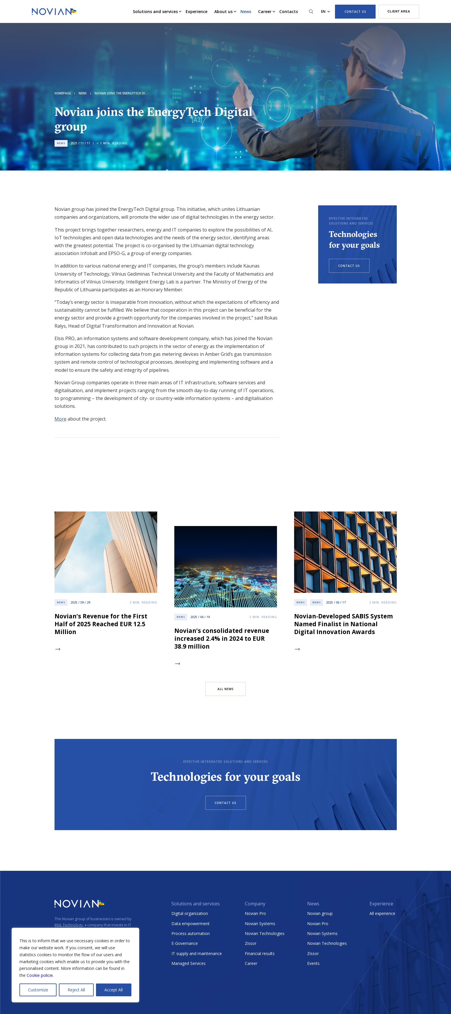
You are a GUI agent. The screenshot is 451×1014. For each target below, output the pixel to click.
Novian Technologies (265, 933)
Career (264, 11)
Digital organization (189, 913)
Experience (196, 11)
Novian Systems (260, 923)
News (245, 11)
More (60, 419)
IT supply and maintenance (196, 953)
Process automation (190, 933)
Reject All (76, 990)
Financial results (260, 953)
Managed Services (188, 963)
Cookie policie (40, 975)
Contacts (288, 11)
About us (223, 11)
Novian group (320, 913)
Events (313, 963)
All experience (382, 913)
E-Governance (184, 943)
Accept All (113, 990)
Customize (38, 990)
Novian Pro (255, 913)
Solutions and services (155, 11)
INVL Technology (69, 925)
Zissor (250, 943)
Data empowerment (190, 923)
